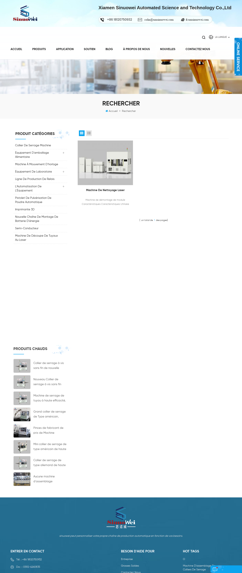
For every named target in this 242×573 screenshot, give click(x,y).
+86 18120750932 (32, 473)
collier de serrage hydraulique (201, 551)
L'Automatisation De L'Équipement (28, 189)
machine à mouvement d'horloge (36, 164)
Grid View (82, 134)
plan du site (128, 506)
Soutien (89, 48)
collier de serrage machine (33, 146)
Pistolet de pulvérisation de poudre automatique (33, 200)
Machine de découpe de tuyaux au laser (36, 238)
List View (89, 134)
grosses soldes (130, 479)
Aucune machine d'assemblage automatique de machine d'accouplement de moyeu (50, 384)
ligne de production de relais (35, 179)
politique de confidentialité (137, 519)
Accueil (16, 48)
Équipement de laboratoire (33, 172)
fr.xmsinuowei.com (197, 19)
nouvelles (127, 493)
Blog (109, 48)
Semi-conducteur (27, 229)
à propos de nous (136, 48)
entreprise (127, 473)
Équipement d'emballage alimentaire (32, 155)
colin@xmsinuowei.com (158, 19)
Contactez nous (198, 48)
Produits (39, 48)
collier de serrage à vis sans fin (202, 517)
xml (123, 512)
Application (65, 48)
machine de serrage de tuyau (201, 545)
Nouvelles (167, 48)
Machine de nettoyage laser (101, 185)
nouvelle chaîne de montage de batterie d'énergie (36, 219)
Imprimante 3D (25, 210)
